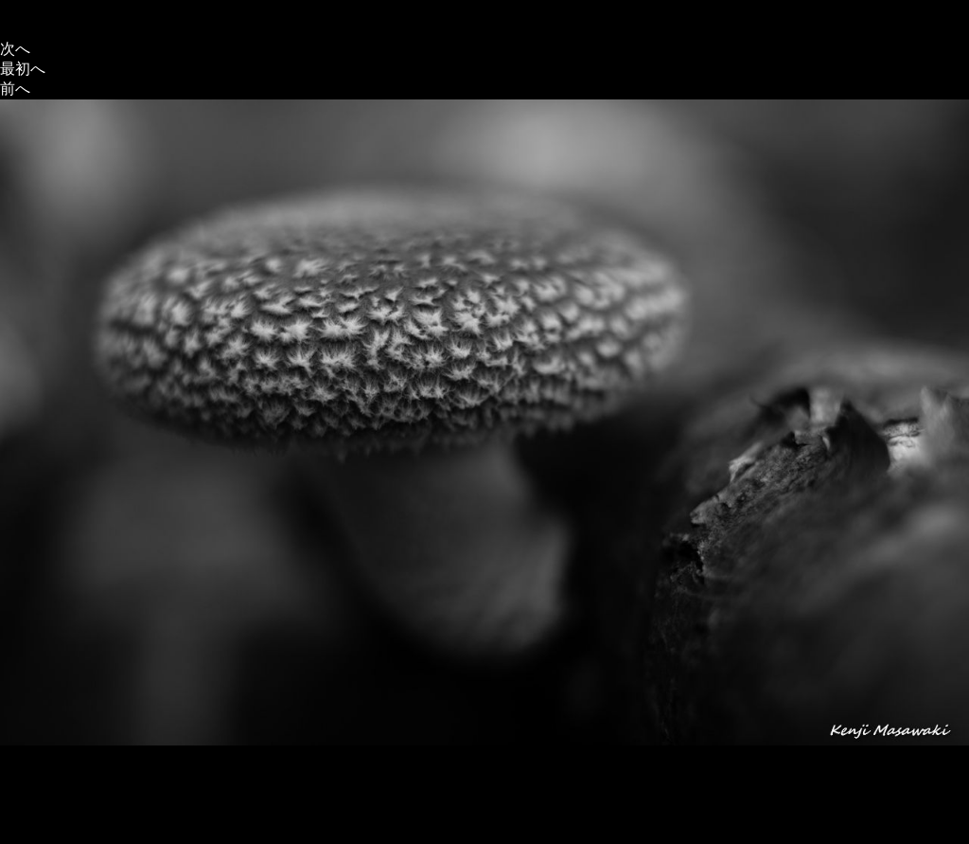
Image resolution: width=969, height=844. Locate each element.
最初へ (22, 69)
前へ (15, 89)
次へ (15, 49)
